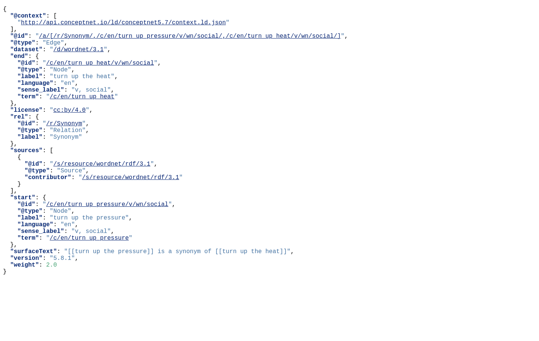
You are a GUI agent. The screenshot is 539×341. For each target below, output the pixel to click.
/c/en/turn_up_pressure (89, 290)
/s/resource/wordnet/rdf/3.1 (101, 199)
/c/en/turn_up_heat (82, 117)
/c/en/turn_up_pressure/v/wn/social (107, 249)
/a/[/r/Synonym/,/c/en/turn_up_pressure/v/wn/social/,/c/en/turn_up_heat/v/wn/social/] (190, 43)
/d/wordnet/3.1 (78, 59)
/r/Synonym (64, 150)
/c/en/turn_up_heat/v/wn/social (100, 76)
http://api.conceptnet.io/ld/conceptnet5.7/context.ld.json (123, 26)
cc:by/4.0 (69, 133)
